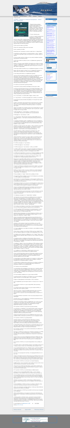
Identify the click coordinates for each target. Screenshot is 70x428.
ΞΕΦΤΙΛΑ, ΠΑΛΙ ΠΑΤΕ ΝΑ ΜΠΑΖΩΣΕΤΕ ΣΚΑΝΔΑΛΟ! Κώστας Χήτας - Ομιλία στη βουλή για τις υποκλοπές (51, 35)
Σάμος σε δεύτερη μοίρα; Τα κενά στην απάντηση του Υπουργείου (51, 29)
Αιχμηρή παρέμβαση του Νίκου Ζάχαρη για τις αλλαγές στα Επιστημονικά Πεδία (51, 45)
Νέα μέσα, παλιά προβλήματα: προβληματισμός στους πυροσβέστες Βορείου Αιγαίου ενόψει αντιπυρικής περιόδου (50, 27)
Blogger (36, 426)
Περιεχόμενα (40, 16)
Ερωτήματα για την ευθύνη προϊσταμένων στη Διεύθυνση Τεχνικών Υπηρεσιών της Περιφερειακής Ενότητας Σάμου (51, 40)
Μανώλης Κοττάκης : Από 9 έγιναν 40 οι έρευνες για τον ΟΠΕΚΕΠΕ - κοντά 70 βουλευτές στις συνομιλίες (51, 33)
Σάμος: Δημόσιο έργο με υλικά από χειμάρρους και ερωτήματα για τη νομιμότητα (50, 42)
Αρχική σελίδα (16, 16)
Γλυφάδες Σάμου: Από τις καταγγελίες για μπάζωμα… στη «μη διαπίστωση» (51, 43)
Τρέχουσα (48, 64)
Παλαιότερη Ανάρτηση (38, 409)
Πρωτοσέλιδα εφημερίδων (23, 16)
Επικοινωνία (34, 16)
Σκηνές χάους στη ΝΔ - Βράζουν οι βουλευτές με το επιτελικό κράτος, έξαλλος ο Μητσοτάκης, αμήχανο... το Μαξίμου (51, 47)
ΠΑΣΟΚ (18, 404)
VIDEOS (30, 16)
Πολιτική (21, 404)
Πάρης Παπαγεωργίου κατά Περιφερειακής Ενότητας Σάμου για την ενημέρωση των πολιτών (51, 31)
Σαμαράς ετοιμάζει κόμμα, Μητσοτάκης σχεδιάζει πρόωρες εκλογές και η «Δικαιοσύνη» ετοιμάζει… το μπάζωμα (51, 53)
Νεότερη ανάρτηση (17, 409)
